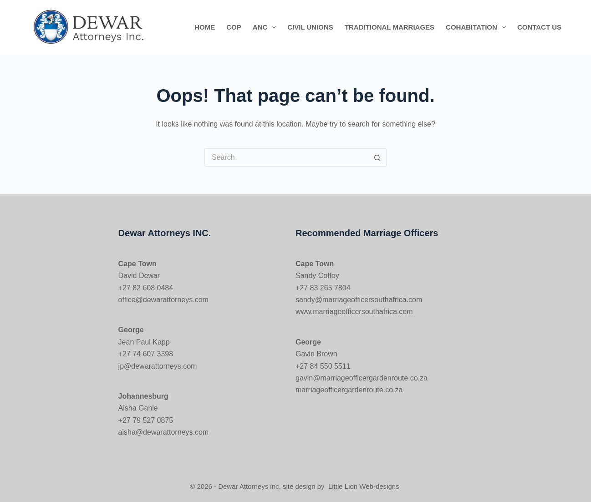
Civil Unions (310, 27)
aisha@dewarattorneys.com (163, 432)
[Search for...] (286, 157)
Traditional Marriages (389, 27)
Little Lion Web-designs (363, 486)
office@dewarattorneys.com (163, 300)
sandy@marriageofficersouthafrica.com (359, 300)
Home (204, 27)
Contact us (539, 27)
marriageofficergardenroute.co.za (349, 390)
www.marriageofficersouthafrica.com (354, 311)
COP (233, 27)
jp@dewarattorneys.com (157, 366)
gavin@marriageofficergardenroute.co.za (362, 378)
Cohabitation (477, 27)
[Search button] (377, 157)
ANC (266, 27)
